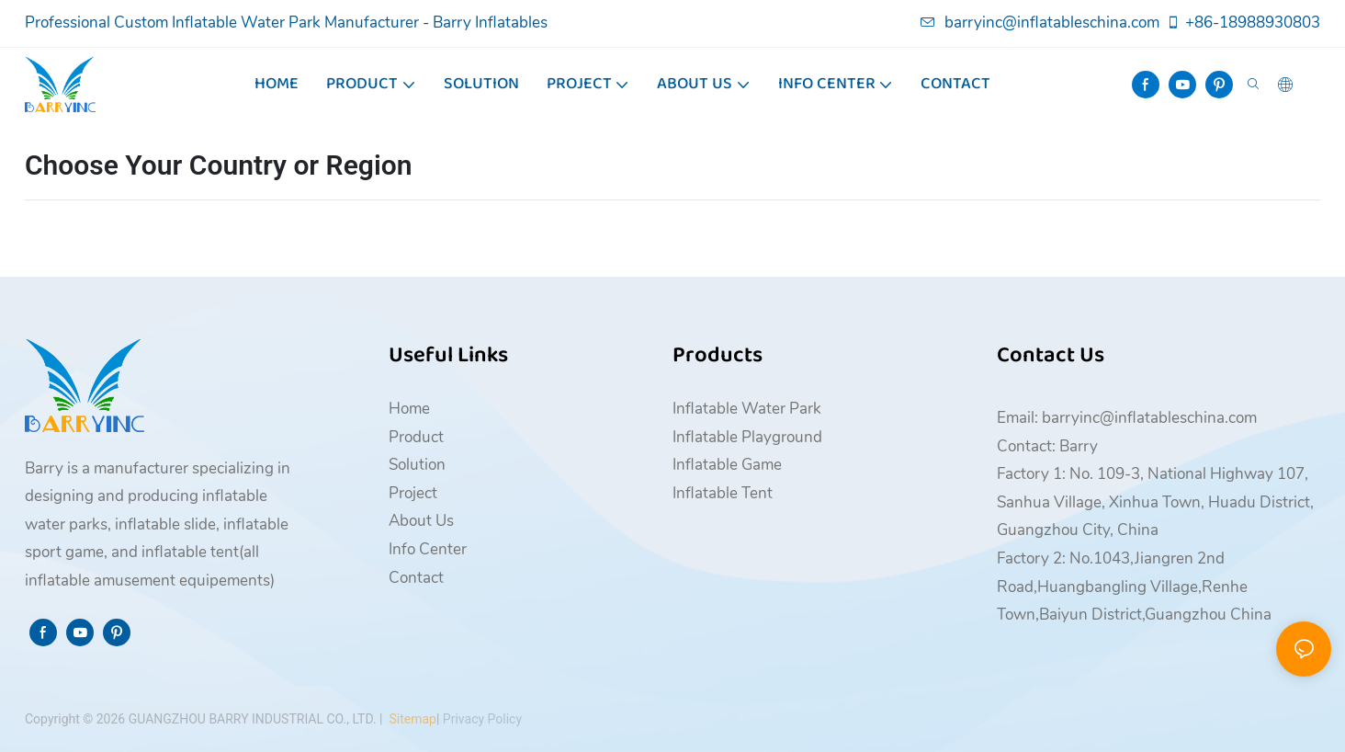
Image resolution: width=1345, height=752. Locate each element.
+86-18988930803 (1243, 22)
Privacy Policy (482, 719)
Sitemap (411, 719)
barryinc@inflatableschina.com (1040, 22)
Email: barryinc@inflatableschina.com (1127, 417)
